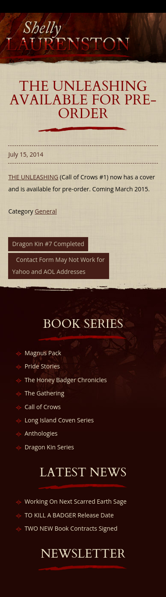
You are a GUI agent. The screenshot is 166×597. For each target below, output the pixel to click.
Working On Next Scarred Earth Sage (75, 501)
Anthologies (40, 433)
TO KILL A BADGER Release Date (68, 515)
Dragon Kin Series (49, 447)
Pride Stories (42, 366)
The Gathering (44, 393)
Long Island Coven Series (59, 420)
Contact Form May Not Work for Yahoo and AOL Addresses (58, 265)
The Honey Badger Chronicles (65, 380)
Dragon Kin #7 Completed (48, 244)
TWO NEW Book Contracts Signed (70, 528)
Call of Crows (42, 407)
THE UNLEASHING (33, 177)
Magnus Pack (42, 353)
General (46, 211)
